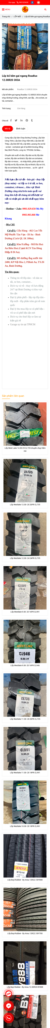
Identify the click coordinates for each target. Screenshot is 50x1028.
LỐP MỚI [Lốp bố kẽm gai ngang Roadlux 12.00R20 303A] (17, 16)
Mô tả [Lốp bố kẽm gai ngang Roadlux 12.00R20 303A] (7, 128)
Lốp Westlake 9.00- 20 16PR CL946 (25, 665)
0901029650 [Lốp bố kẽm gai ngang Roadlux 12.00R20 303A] (22, 2)
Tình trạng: (6, 108)
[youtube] (38, 2)
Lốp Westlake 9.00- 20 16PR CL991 (25, 612)
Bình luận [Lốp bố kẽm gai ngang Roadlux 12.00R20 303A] (20, 128)
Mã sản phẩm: (8, 89)
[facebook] (32, 2)
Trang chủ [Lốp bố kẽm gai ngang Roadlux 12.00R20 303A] (6, 16)
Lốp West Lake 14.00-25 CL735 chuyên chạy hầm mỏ (25, 449)
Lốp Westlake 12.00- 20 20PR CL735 (25, 505)
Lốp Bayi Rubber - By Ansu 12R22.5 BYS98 (25, 880)
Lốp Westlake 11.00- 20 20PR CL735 (25, 719)
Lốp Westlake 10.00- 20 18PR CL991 (25, 826)
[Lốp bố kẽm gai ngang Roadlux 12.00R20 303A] (25, 9)
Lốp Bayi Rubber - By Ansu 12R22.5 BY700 (25, 933)
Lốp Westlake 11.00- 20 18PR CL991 (25, 773)
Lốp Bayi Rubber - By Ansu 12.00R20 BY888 (25, 987)
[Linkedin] (21, 120)
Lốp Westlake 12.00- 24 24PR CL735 (25, 558)
